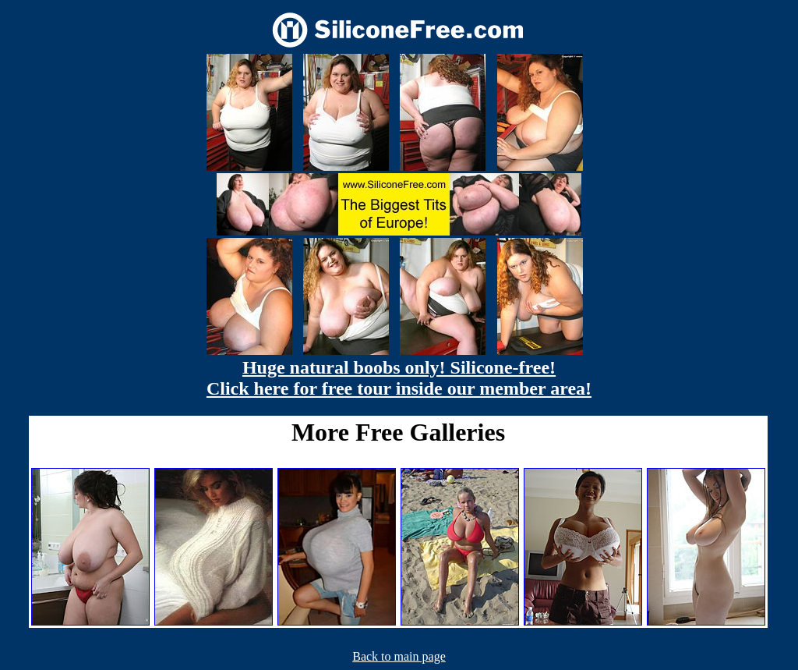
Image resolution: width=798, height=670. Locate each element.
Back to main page (399, 656)
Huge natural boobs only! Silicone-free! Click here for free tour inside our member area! (399, 378)
